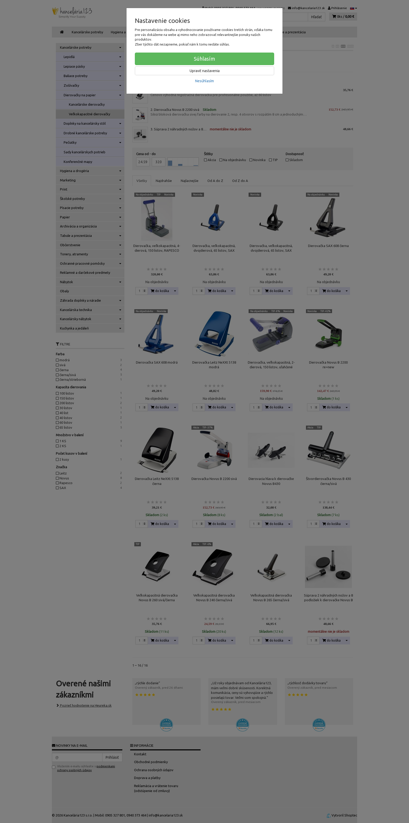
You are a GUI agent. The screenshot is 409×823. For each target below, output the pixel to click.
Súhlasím (204, 59)
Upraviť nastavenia (205, 71)
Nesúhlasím (204, 81)
